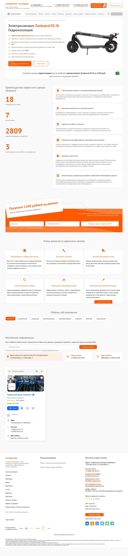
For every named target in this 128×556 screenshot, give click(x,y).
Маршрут (12, 414)
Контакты (101, 14)
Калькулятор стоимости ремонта (17, 513)
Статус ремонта (117, 14)
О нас (47, 14)
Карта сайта (10, 526)
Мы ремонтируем (15, 14)
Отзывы (54, 14)
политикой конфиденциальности (34, 228)
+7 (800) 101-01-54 (63, 5)
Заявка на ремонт (90, 14)
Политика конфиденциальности (64, 543)
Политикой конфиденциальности (50, 356)
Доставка (61, 14)
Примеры (9, 485)
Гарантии (68, 14)
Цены (41, 14)
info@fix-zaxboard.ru (92, 487)
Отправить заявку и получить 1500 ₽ (68, 225)
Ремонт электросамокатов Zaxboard (53, 469)
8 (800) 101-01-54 (91, 482)
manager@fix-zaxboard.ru (94, 492)
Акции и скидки (78, 14)
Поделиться (87, 530)
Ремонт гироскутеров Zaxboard (51, 473)
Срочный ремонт (31, 14)
